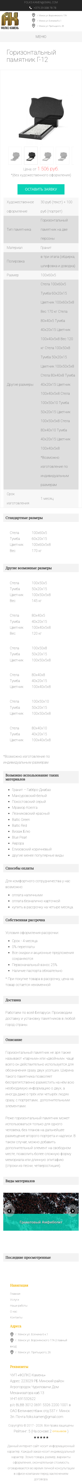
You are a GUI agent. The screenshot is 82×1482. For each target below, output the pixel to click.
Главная (15, 1293)
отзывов (59, 1431)
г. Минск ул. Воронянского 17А (52, 15)
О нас (13, 1311)
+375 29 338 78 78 (42, 7)
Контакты (16, 1317)
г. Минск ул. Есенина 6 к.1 (49, 21)
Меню (41, 37)
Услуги (14, 1299)
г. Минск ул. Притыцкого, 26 (50, 26)
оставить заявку (41, 189)
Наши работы (18, 1305)
